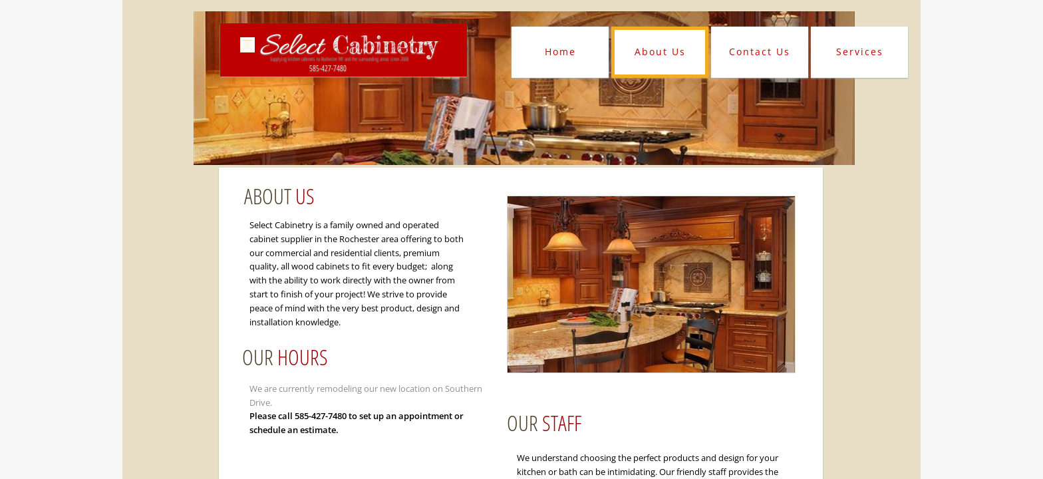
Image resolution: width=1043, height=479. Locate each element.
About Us (660, 51)
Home (560, 51)
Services (859, 51)
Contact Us (759, 51)
